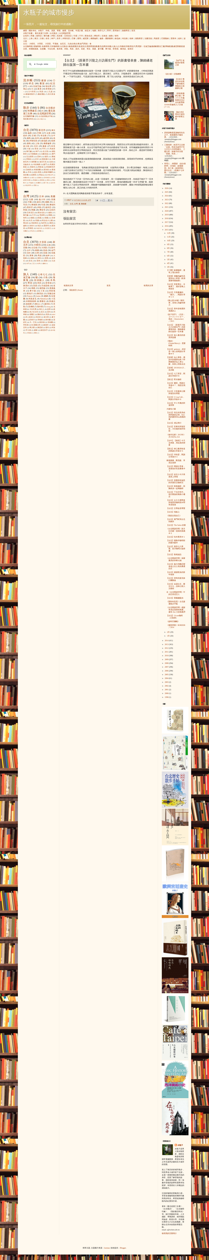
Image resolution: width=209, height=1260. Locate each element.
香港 (36, 149)
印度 (75, 36)
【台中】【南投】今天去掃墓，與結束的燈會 (175, 443)
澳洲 (51, 223)
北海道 (104, 36)
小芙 (43, 291)
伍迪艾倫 (147, 46)
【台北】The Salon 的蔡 (176, 525)
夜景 (39, 89)
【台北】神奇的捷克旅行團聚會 (175, 579)
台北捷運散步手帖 (46, 116)
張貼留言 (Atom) (76, 290)
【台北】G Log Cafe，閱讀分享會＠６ (175, 398)
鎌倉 (45, 146)
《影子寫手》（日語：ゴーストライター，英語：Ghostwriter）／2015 (175, 317)
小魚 (45, 277)
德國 (47, 202)
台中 (53, 136)
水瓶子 (41, 31)
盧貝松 (47, 304)
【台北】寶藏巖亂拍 (174, 598)
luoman (107, 1248)
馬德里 (156, 38)
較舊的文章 (148, 286)
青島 (48, 180)
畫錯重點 (41, 94)
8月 (168, 248)
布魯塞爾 (37, 170)
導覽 (59, 31)
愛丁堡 (45, 183)
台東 (77, 44)
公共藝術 (121, 46)
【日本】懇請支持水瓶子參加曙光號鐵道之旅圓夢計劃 (179, 83)
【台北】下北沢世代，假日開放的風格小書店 (175, 494)
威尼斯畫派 (178, 46)
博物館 (168, 46)
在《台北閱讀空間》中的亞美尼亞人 (175, 593)
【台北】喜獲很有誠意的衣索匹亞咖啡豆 (175, 481)
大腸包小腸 (171, 409)
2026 (167, 188)
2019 (167, 215)
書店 (99, 46)
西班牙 (30, 207)
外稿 (47, 31)
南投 (39, 258)
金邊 (51, 162)
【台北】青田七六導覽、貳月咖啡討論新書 (175, 548)
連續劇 (154, 46)
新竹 (53, 248)
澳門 (53, 154)
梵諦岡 (42, 215)
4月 (168, 263)
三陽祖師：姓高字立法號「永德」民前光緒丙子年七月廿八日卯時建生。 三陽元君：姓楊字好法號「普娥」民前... (174, 149)
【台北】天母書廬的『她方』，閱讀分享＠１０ (175, 294)
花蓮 (45, 253)
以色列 (26, 36)
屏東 (31, 256)
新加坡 (46, 170)
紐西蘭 (39, 231)
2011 (167, 652)
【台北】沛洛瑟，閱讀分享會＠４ (175, 456)
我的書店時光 (28, 119)
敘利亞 (39, 36)
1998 (167, 697)
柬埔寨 (34, 205)
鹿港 (46, 261)
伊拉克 (32, 231)
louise (38, 296)
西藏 (39, 218)
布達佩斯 (37, 164)
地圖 (94, 31)
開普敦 (42, 180)
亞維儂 (28, 170)
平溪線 (55, 44)
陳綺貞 (40, 314)
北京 (25, 38)
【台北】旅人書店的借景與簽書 (175, 336)
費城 (53, 157)
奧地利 (52, 205)
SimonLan (44, 299)
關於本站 (32, 31)
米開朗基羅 (33, 49)
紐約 (180, 38)
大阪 (29, 149)
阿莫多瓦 (33, 299)
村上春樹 (29, 317)
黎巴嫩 (46, 36)
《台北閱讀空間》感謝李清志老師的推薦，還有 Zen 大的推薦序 (175, 609)
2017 (167, 222)
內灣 (38, 263)
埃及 (39, 226)
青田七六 (101, 31)
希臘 (33, 210)
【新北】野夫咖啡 (173, 379)
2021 (167, 207)
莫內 (77, 49)
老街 (83, 46)
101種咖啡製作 (29, 94)
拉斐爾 (43, 49)
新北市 (42, 130)
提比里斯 (37, 172)
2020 (167, 211)
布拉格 (125, 38)
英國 (53, 200)
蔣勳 (35, 333)
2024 (167, 196)
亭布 (29, 172)
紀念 (52, 83)
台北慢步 (53, 33)
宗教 (127, 46)
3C (32, 89)
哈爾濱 (38, 183)
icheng (48, 307)
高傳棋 (31, 307)
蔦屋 (41, 92)
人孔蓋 (50, 92)
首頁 (133, 31)
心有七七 (43, 274)
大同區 (40, 44)
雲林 (39, 157)
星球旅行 (116, 31)
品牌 (103, 46)
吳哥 (59, 38)
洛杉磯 (25, 175)
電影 (140, 46)
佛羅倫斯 (94, 38)
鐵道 (70, 46)
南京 (33, 177)
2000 (167, 693)
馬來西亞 (34, 223)
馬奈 (72, 49)
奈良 (47, 38)
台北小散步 (40, 119)
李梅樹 (40, 320)
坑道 (78, 46)
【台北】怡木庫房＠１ (175, 537)
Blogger (123, 1248)
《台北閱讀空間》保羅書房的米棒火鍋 (175, 559)
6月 (168, 256)
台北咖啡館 (28, 46)
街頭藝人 (109, 46)
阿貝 (39, 283)
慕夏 (94, 49)
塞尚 (47, 327)
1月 (168, 636)
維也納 (117, 38)
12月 (169, 233)
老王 (42, 312)
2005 (167, 675)
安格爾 (50, 322)
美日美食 (51, 94)
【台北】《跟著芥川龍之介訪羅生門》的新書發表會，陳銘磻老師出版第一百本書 (175, 328)
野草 (109, 31)
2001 (167, 690)
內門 (27, 263)
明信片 (132, 46)
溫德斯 (29, 304)
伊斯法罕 (50, 175)
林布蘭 (48, 320)
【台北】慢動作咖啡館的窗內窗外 (175, 541)
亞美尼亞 (68, 36)
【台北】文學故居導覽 (175, 508)
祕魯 (111, 36)
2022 (167, 203)
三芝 (33, 263)
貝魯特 (32, 167)
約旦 (37, 159)
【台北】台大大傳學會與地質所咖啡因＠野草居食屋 (175, 502)
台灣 (76, 204)
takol (53, 314)
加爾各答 (26, 177)
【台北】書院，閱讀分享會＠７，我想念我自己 (175, 385)
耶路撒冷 (45, 159)
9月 (168, 244)
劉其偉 (42, 322)
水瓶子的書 (28, 33)
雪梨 (35, 185)
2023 (167, 200)
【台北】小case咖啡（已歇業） (174, 617)
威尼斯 (86, 38)
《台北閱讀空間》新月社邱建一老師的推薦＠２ (175, 531)
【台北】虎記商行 (173, 423)
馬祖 (86, 44)
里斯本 (173, 38)
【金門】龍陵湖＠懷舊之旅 (179, 62)
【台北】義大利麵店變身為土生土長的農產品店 (175, 566)
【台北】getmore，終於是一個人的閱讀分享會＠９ (176, 351)
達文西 (46, 317)
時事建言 (32, 111)
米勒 (66, 49)
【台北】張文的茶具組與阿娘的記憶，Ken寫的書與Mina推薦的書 (176, 416)
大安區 (48, 44)
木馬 (52, 280)
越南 (25, 226)
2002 (167, 686)
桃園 (37, 250)
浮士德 (28, 330)
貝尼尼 (38, 317)
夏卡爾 (100, 49)
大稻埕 (32, 44)
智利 (116, 36)
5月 (168, 260)
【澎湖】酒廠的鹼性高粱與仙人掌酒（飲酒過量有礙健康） (175, 278)
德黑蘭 (34, 162)
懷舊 (91, 46)
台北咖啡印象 (29, 116)
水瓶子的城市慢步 (48, 12)
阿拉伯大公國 (47, 220)
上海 (31, 38)
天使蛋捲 (45, 286)
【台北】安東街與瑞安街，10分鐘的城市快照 (175, 429)
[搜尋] (41, 64)
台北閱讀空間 (64, 33)
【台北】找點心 (173, 512)
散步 (26, 107)
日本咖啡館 (54, 46)
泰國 (32, 218)
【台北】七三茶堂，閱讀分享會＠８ (175, 375)
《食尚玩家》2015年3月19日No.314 (175, 436)
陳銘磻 (83, 204)
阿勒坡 (40, 167)
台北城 (34, 248)
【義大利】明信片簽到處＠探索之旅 (179, 115)
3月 (168, 267)
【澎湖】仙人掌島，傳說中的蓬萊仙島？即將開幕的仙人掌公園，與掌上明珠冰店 (175, 360)
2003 (167, 682)
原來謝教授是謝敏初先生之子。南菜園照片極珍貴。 (174, 135)
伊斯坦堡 (66, 38)
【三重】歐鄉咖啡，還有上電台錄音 (175, 271)
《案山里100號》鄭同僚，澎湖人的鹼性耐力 (175, 302)
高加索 (59, 36)
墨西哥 (46, 226)
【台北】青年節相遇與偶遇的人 (175, 310)
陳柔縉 (40, 327)
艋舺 (48, 256)
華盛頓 (35, 180)
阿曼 (32, 36)
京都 (42, 38)
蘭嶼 (44, 263)
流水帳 (71, 31)
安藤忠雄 (51, 294)
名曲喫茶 (45, 46)
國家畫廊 (109, 38)
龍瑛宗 (130, 49)
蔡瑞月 (30, 294)
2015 (167, 230)
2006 (167, 671)
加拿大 (32, 226)
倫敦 (101, 38)
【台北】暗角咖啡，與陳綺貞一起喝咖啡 (175, 487)
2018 (167, 218)
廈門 (45, 164)
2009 (167, 659)
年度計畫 (79, 31)
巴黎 (73, 38)
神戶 (53, 38)
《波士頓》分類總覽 (172, 74)
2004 (167, 678)
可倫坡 (31, 183)
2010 (167, 656)
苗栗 (46, 258)
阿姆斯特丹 (50, 167)
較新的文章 (68, 286)
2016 (167, 226)
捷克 (39, 202)
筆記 (25, 89)
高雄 (45, 250)
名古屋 (45, 151)
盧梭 (36, 330)
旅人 (115, 46)
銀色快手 (44, 330)
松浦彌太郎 (35, 325)
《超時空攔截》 (173, 621)
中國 (30, 202)
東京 (36, 38)
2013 (167, 644)
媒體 (64, 31)
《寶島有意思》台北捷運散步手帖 (175, 603)
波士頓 (26, 146)
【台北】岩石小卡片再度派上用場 (175, 475)
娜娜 (46, 296)
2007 (167, 667)
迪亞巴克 (43, 162)
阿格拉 (29, 159)
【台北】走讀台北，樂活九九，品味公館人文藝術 (175, 586)
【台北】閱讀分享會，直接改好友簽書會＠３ (175, 468)
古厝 (87, 46)
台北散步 (64, 46)
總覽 (25, 31)
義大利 (42, 200)
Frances (30, 296)
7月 (168, 252)
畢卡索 (108, 49)
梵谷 (88, 49)
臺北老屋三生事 (41, 33)
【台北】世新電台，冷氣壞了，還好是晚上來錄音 (175, 286)
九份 (69, 44)
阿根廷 (30, 228)
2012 (167, 648)
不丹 (81, 36)
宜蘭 (25, 248)
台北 (25, 44)
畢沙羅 (32, 327)
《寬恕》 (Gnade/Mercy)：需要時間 (176, 343)
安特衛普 (47, 177)
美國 (53, 196)
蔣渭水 (26, 286)
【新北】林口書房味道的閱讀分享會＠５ (175, 450)
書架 (42, 83)
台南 (73, 44)
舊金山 (41, 175)
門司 (44, 149)
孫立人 (41, 309)
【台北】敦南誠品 (173, 554)
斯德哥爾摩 (48, 172)
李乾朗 (26, 325)
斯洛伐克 (88, 36)
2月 (168, 632)
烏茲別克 (39, 228)
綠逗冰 (87, 31)
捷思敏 (42, 288)
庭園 (74, 46)
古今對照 (32, 92)
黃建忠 (52, 301)
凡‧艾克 (33, 322)
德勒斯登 (139, 38)
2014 (167, 641)
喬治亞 (26, 223)
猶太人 (38, 304)
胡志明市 (28, 185)
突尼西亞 (48, 228)
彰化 (31, 261)
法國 (31, 200)
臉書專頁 (126, 31)
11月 (169, 237)
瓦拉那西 (29, 157)
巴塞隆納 (165, 38)
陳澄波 (123, 49)
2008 (167, 663)
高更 (83, 49)
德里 (46, 157)
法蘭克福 (148, 38)
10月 (169, 241)
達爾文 (32, 314)
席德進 (29, 333)
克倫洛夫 (26, 164)
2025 (167, 192)
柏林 (131, 38)
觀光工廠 (161, 46)
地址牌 (48, 86)
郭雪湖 (115, 49)
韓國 (46, 218)
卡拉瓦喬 (51, 49)
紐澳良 (33, 175)
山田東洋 (31, 320)
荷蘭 (37, 220)
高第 (47, 314)
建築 (43, 80)
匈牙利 (44, 223)
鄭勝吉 (43, 301)
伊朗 (53, 36)
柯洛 (53, 327)
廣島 (29, 143)
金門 (82, 44)
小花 (53, 299)
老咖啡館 (37, 46)
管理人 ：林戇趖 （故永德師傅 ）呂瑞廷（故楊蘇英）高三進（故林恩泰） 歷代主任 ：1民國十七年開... (175, 168)
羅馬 (79, 38)
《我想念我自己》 (173, 516)
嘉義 (32, 258)
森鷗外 (46, 325)
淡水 (29, 253)
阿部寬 (52, 291)
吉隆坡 (39, 177)
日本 (41, 196)
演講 (53, 31)
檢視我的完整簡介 (169, 1233)
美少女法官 (33, 312)
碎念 (31, 83)
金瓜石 (63, 44)
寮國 (50, 215)
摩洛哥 (97, 36)
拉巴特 (53, 183)
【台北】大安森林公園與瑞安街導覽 (175, 392)
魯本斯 (59, 49)
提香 (49, 309)
